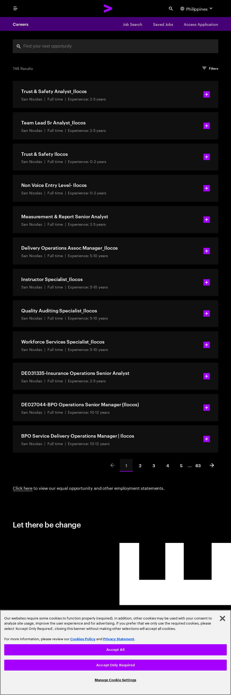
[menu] (15, 8)
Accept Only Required (115, 665)
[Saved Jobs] (163, 24)
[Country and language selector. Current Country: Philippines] (197, 8)
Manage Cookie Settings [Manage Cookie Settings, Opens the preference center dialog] (115, 680)
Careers (20, 24)
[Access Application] (201, 24)
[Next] (212, 465)
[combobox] (115, 46)
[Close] (222, 618)
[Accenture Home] (108, 8)
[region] (115, 652)
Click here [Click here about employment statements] (22, 487)
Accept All (115, 649)
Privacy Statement (118, 639)
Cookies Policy (82, 639)
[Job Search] (132, 24)
